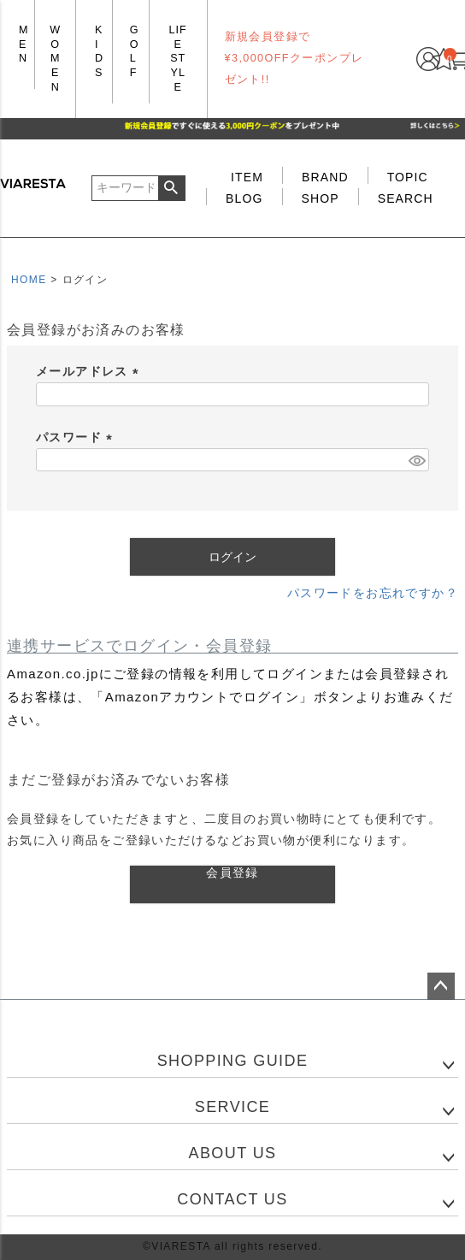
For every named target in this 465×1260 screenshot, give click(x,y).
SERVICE (233, 1106)
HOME (29, 280)
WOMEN (55, 58)
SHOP (320, 198)
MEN (24, 44)
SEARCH (405, 198)
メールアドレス (90, 371)
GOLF (134, 51)
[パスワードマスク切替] (416, 460)
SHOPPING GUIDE (233, 1060)
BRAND (325, 177)
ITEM (247, 177)
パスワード (77, 437)
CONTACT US (232, 1199)
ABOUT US (233, 1153)
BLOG (244, 198)
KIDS (99, 51)
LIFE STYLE (178, 58)
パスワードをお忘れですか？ (372, 593)
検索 (171, 188)
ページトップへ (441, 986)
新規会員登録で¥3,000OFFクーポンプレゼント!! (294, 58)
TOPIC (407, 177)
